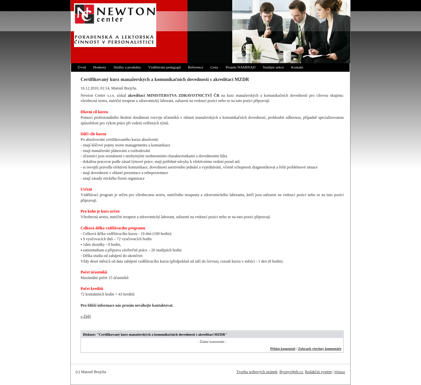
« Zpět (86, 316)
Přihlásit (339, 372)
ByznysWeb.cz (291, 372)
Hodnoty (99, 67)
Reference (195, 67)
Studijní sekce (273, 67)
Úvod (82, 67)
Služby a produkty (127, 67)
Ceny (214, 67)
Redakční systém (318, 372)
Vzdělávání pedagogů (164, 67)
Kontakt (297, 67)
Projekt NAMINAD (241, 67)
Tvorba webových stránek (257, 372)
